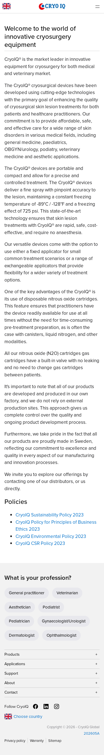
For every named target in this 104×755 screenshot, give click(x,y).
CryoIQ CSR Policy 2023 (40, 543)
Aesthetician (20, 607)
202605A (92, 733)
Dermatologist (21, 635)
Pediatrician (19, 621)
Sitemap (54, 740)
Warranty (37, 740)
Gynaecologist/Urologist (63, 621)
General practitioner (26, 593)
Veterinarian (67, 593)
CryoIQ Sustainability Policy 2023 (49, 514)
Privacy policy (14, 740)
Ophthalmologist (61, 635)
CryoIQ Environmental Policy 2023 (51, 536)
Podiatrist (51, 607)
